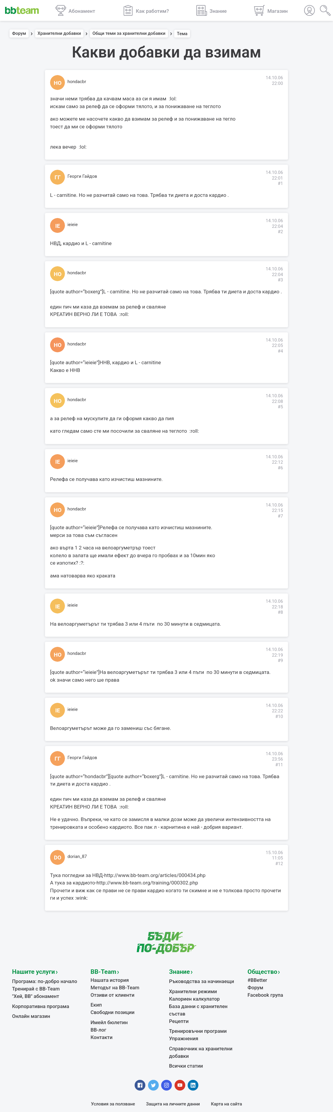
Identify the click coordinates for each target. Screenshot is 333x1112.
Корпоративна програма (37, 1001)
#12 (279, 863)
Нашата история (108, 978)
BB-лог (98, 1023)
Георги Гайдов (82, 176)
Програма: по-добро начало (41, 979)
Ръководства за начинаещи (198, 979)
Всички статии (184, 1049)
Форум (19, 33)
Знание (177, 971)
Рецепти (178, 1008)
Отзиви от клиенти (110, 991)
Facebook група (263, 991)
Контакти (100, 1029)
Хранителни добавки (59, 33)
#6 (280, 468)
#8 (280, 612)
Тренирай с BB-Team (33, 986)
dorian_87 (77, 856)
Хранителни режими (190, 988)
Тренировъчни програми (194, 1017)
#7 (280, 516)
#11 (279, 764)
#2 (280, 231)
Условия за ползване (113, 1087)
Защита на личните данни (173, 1087)
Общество (260, 971)
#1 (280, 183)
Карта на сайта (226, 1087)
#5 (280, 406)
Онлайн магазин (29, 1011)
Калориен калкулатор (191, 995)
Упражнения (182, 1024)
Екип (96, 1000)
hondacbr (77, 81)
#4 (280, 351)
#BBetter (256, 978)
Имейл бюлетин (107, 1016)
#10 (279, 716)
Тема (182, 33)
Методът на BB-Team (112, 985)
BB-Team (101, 971)
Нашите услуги (30, 971)
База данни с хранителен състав (203, 1001)
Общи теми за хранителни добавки (128, 33)
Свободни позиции (110, 1007)
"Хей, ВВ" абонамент (33, 992)
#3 (280, 280)
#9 (280, 660)
